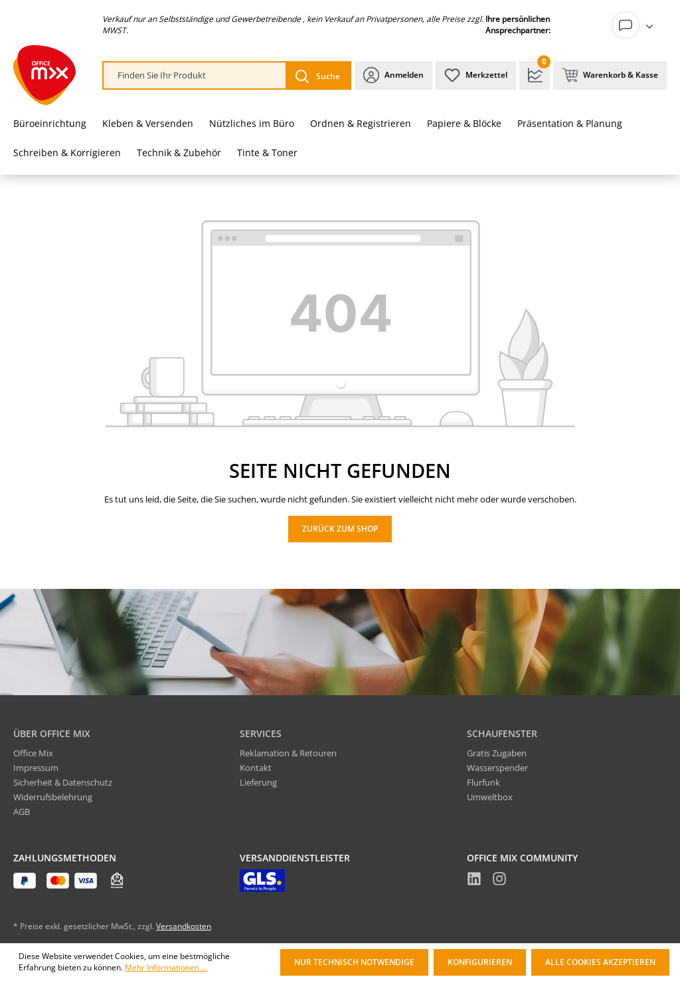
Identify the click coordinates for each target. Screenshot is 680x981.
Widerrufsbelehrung (52, 797)
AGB (21, 812)
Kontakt (256, 768)
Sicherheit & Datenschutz (62, 782)
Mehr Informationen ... (166, 967)
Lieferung (258, 782)
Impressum (35, 768)
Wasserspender (497, 768)
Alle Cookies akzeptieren (600, 962)
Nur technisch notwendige (354, 962)
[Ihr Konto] (635, 25)
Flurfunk (483, 782)
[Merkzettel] (476, 75)
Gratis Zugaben (497, 753)
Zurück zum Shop (340, 528)
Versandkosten (183, 926)
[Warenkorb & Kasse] (610, 75)
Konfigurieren (480, 962)
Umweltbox (490, 797)
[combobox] (195, 75)
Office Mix (33, 753)
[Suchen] (318, 75)
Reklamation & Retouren (288, 753)
